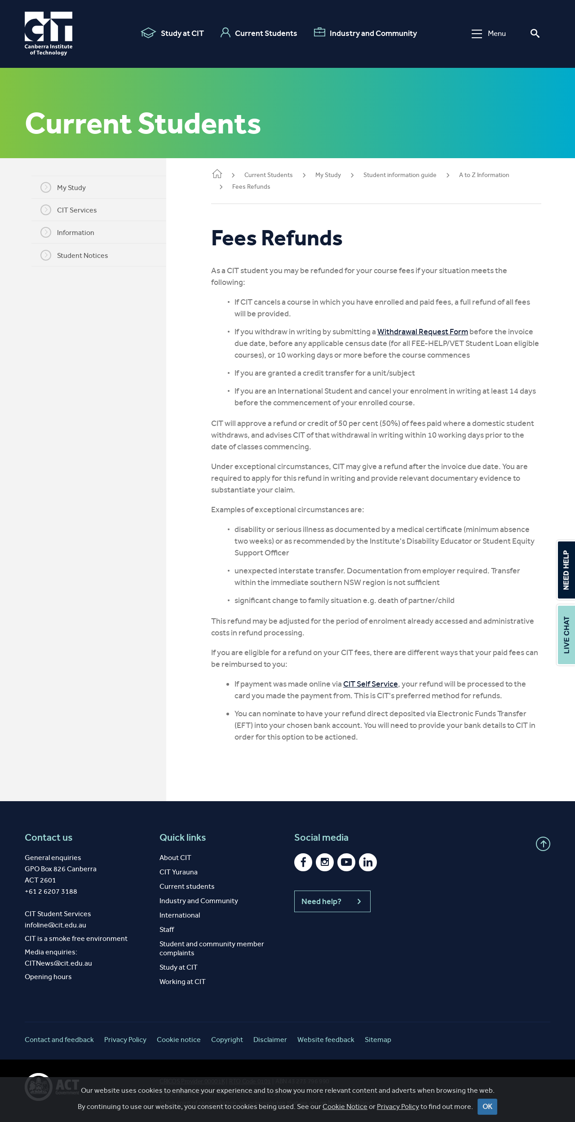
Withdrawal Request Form (422, 332)
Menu (489, 33)
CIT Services (68, 209)
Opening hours (48, 976)
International (179, 915)
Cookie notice (179, 1039)
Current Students (259, 32)
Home (217, 174)
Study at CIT (172, 32)
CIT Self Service (370, 684)
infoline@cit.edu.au (55, 925)
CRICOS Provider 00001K (192, 1081)
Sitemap (378, 1039)
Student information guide (400, 175)
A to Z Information (484, 175)
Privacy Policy (125, 1039)
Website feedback (325, 1039)
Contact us (49, 837)
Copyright (227, 1039)
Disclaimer (270, 1039)
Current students (187, 886)
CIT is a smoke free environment (76, 938)
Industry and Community (365, 32)
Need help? (332, 901)
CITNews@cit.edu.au (58, 963)
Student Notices (74, 255)
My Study (63, 187)
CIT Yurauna (178, 872)
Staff (166, 929)
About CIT (175, 857)
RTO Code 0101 (250, 1081)
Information (67, 232)
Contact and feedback (59, 1039)
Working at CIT (182, 981)
